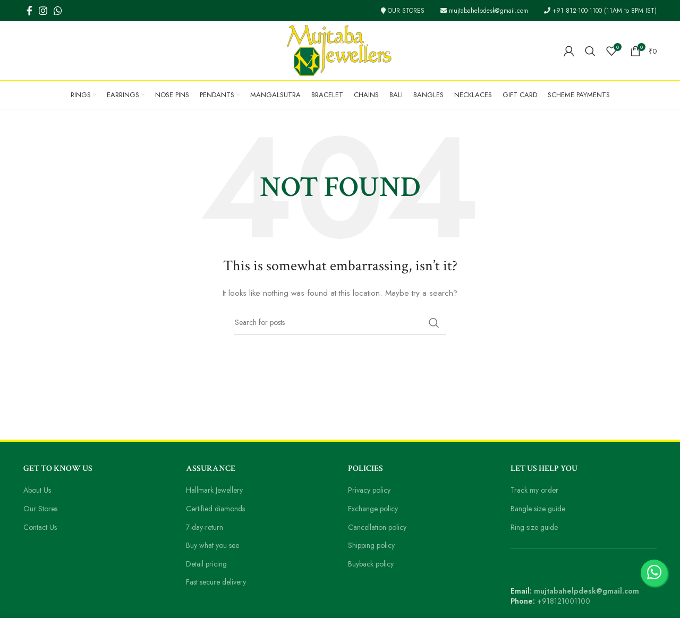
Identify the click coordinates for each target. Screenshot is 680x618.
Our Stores (41, 508)
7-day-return (206, 527)
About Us (38, 490)
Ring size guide (536, 527)
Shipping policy (373, 545)
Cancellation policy (379, 527)
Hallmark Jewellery (217, 490)
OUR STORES (392, 10)
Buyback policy (372, 564)
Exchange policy (375, 508)
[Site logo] (340, 50)
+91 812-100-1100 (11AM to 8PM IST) (598, 10)
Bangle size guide (540, 508)
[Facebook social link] (29, 11)
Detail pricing (207, 564)
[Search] (590, 51)
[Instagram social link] (43, 11)
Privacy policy (371, 490)
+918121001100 (565, 601)
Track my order (535, 490)
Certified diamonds (217, 508)
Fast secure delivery (219, 582)
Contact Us (41, 527)
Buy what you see (215, 545)
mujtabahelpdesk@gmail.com (478, 10)
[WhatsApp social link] (57, 11)
